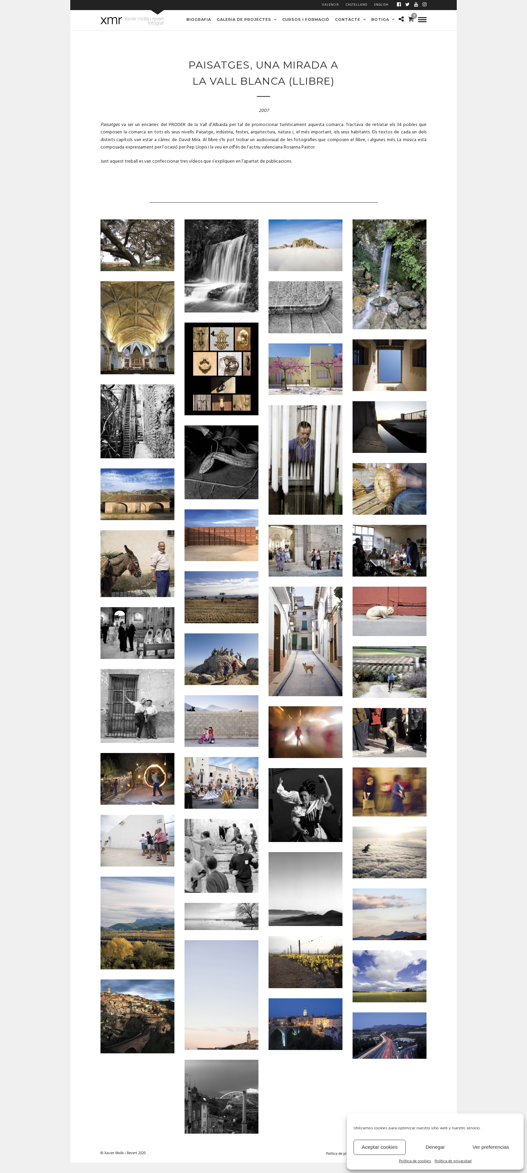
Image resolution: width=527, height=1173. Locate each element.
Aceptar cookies (380, 1147)
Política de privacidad (453, 1161)
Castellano (356, 5)
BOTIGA (380, 19)
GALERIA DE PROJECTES (244, 19)
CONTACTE (347, 19)
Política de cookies (415, 1161)
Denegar (435, 1147)
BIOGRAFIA (199, 19)
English (381, 5)
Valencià (330, 5)
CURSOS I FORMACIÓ (305, 19)
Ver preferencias (491, 1147)
